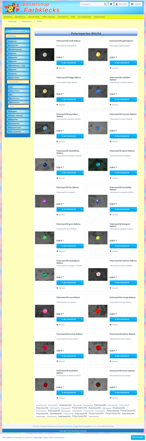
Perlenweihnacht (14, 128)
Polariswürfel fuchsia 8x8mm (69, 334)
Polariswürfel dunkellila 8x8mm (120, 188)
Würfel (11, 106)
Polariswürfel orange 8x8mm (123, 297)
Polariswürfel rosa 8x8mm (68, 297)
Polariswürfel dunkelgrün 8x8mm (68, 262)
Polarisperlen (13, 82)
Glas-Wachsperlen (15, 49)
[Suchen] (105, 4)
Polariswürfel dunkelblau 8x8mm (67, 152)
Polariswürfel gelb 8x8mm (121, 41)
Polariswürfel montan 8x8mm (123, 114)
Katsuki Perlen (13, 78)
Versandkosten (84, 17)
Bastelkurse (20, 17)
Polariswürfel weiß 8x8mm (68, 41)
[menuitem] (94, 4)
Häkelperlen (12, 57)
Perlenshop (11, 36)
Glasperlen (12, 53)
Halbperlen (12, 61)
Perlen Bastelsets (14, 132)
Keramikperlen (13, 123)
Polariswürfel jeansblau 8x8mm (67, 115)
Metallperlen (13, 119)
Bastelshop (36, 4)
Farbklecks (42, 10)
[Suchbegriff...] (94, 4)
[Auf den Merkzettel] (60, 68)
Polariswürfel (41, 405)
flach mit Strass (14, 98)
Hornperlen (12, 74)
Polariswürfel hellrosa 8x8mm (123, 261)
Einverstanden (138, 437)
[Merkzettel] (111, 4)
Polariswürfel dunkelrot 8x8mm (67, 372)
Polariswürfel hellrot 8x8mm (122, 334)
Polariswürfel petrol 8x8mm (122, 151)
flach (10, 95)
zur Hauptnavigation (17, 31)
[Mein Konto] (121, 4)
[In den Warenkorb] (70, 62)
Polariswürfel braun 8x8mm (122, 371)
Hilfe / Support (49, 17)
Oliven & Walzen (14, 102)
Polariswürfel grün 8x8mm (68, 224)
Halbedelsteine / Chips (16, 65)
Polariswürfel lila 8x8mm (67, 187)
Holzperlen (12, 69)
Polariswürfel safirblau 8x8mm (120, 78)
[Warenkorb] (136, 4)
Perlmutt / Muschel (15, 115)
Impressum (63, 17)
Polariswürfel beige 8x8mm (68, 77)
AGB (73, 17)
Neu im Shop (33, 17)
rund (10, 87)
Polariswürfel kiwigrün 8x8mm (120, 225)
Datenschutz (99, 17)
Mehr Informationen (56, 437)
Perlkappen (12, 111)
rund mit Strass (14, 91)
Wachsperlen (13, 45)
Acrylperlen (12, 41)
